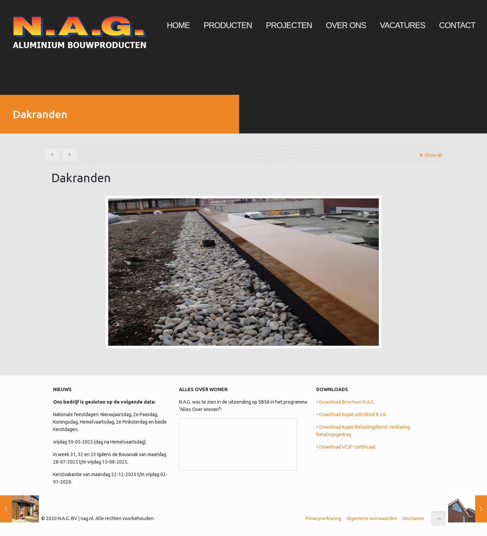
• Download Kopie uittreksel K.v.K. (351, 414)
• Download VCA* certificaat (345, 447)
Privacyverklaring (323, 518)
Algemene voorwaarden (372, 518)
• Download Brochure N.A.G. (345, 402)
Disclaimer (413, 518)
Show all (430, 155)
